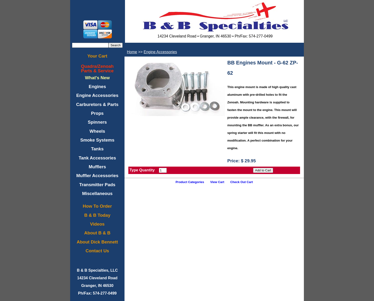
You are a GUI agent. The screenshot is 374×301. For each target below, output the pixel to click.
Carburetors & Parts (97, 104)
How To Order (97, 206)
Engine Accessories (97, 95)
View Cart (217, 182)
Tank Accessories (97, 157)
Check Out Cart (241, 182)
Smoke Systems (97, 140)
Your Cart (97, 55)
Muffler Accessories (97, 175)
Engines (97, 86)
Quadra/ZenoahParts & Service (97, 68)
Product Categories (190, 182)
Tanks (97, 148)
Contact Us (97, 250)
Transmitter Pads (97, 184)
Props (97, 113)
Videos (97, 224)
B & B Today (97, 215)
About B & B (97, 232)
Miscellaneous (97, 193)
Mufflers (97, 166)
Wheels (97, 131)
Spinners (97, 122)
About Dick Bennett (97, 241)
